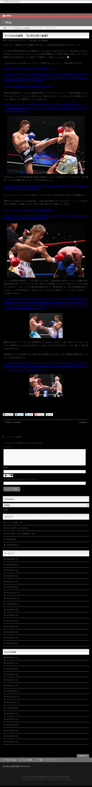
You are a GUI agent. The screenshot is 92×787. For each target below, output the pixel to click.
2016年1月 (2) (12, 590)
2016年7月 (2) (12, 568)
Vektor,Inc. (59, 780)
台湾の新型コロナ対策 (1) (17, 531)
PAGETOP (83, 757)
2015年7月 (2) (12, 624)
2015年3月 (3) (12, 647)
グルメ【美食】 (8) (15, 526)
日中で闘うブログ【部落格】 (21, 28)
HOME (5, 28)
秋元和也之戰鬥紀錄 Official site (26, 8)
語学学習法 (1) (13, 548)
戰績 (41, 761)
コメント (7, 447)
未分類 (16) (11, 542)
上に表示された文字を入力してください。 (21, 482)
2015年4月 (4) (12, 641)
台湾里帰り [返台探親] (12, 422)
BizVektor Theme (46, 780)
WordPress (34, 780)
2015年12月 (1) (13, 596)
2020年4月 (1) (12, 562)
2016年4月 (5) (12, 573)
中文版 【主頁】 (11, 761)
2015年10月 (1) (13, 607)
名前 (5, 471)
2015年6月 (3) (12, 630)
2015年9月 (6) (12, 613)
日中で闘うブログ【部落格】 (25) (21, 537)
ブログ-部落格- (28, 761)
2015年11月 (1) (13, 602)
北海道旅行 (84, 422)
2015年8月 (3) (12, 618)
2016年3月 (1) (12, 579)
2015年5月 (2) (12, 635)
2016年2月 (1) (12, 585)
